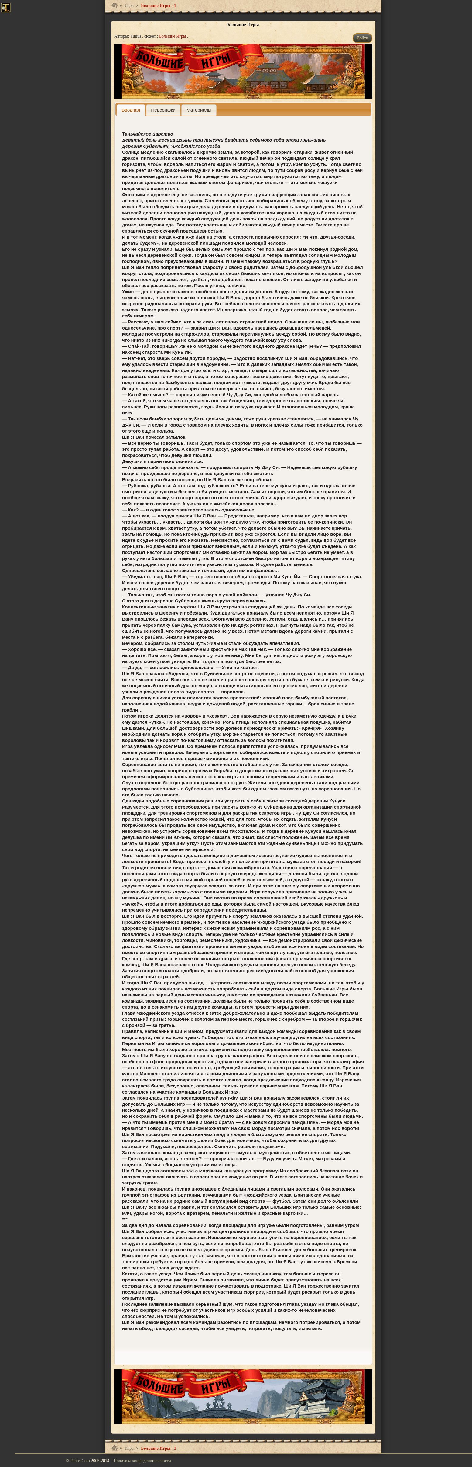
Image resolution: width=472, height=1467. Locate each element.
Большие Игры (173, 36)
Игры (129, 5)
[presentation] (131, 110)
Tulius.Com (80, 1461)
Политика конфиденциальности (142, 1461)
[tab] (131, 110)
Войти (362, 38)
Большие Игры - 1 (158, 5)
